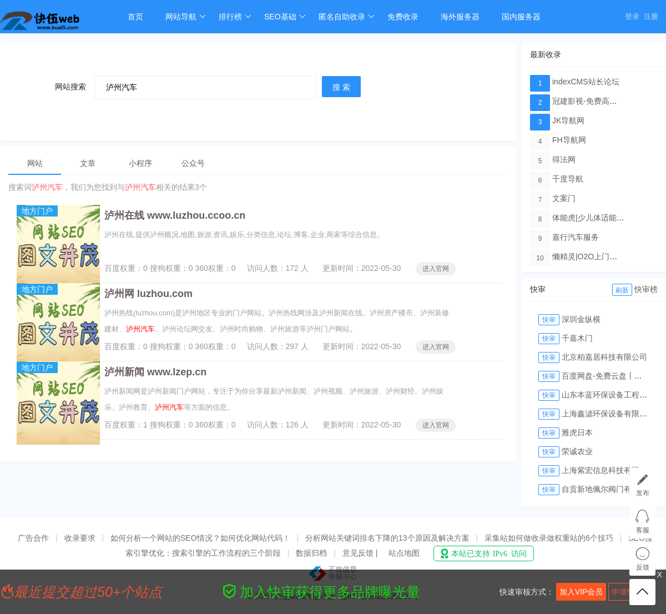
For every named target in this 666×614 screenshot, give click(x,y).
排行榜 (235, 16)
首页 (135, 16)
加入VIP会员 (581, 591)
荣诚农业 (577, 451)
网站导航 (185, 16)
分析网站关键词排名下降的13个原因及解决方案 (387, 538)
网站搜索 (70, 86)
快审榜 (646, 289)
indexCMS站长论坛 (585, 81)
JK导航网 (568, 120)
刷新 (622, 290)
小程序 (140, 163)
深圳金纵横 (581, 319)
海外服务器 (460, 16)
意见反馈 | (361, 552)
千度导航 (567, 178)
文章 (87, 163)
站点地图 (404, 552)
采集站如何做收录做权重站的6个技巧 (549, 538)
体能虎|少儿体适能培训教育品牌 (607, 217)
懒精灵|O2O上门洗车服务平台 (604, 256)
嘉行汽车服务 (575, 237)
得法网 (564, 159)
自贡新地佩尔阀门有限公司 (608, 489)
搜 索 (341, 87)
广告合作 (33, 538)
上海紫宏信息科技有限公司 (608, 470)
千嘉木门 (577, 338)
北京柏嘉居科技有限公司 (604, 357)
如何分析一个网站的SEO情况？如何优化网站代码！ (200, 538)
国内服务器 (521, 16)
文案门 (564, 198)
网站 (35, 163)
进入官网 (435, 269)
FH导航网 (569, 139)
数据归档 (311, 552)
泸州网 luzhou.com (148, 293)
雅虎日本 (577, 432)
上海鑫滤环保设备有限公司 (608, 413)
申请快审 (627, 591)
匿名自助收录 (347, 16)
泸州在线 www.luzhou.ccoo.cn (174, 215)
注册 (651, 16)
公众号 (193, 163)
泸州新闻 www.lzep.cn (155, 372)
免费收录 (402, 16)
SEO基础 (285, 16)
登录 (632, 16)
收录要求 (79, 538)
